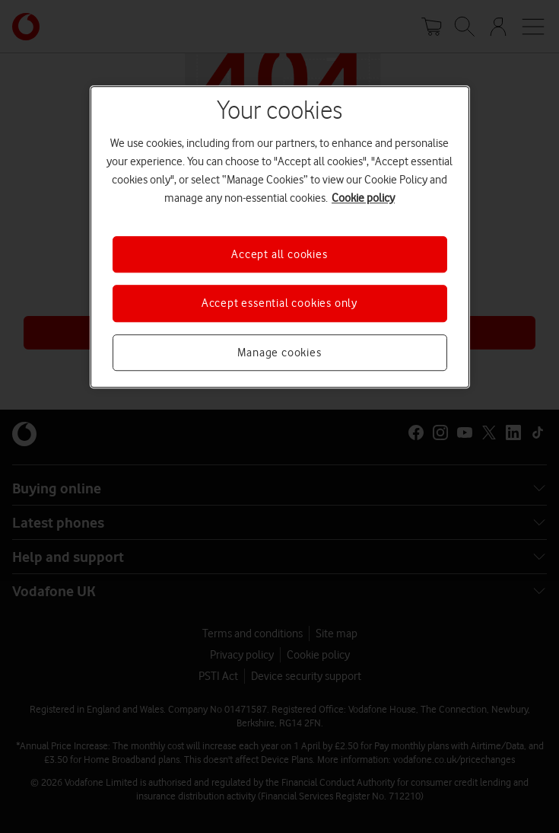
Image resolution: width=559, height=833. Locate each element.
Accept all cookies (279, 254)
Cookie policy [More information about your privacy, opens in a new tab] (363, 198)
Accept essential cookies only (279, 304)
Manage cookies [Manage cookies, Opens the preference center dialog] (279, 352)
